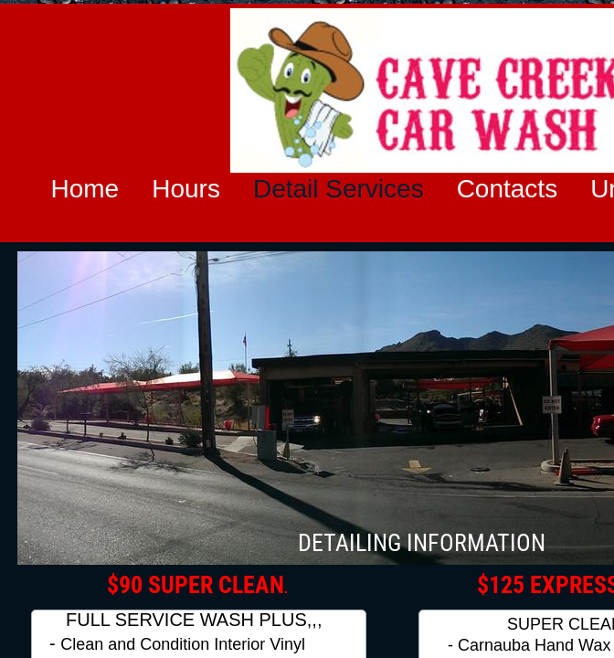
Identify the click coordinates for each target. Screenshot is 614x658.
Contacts (507, 189)
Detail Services (338, 189)
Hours (186, 189)
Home (85, 189)
